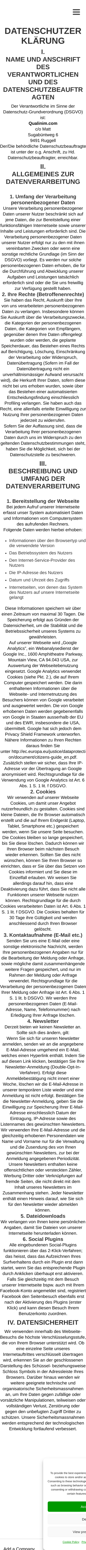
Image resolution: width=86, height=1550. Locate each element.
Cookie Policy (71, 1542)
